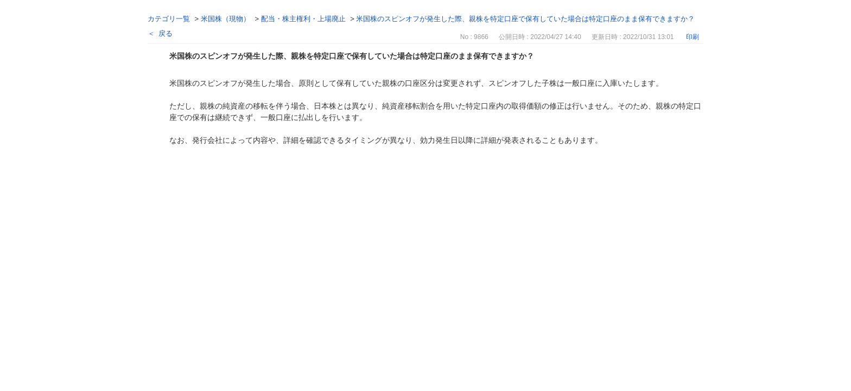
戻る (165, 33)
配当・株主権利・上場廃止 (303, 19)
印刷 (692, 37)
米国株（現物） (225, 19)
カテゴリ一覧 (169, 19)
